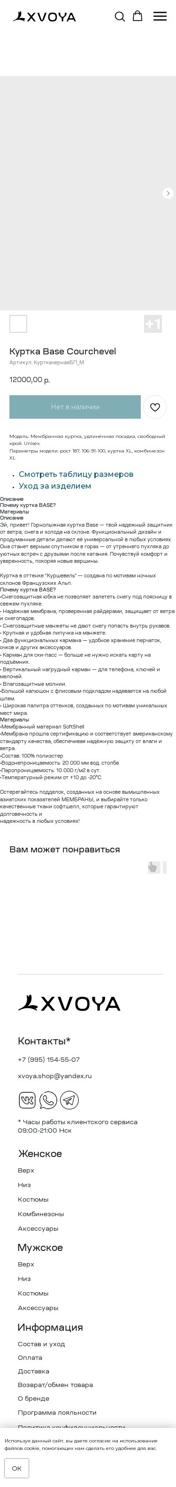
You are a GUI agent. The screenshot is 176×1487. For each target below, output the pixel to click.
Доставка (33, 1372)
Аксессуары (38, 1229)
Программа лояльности (57, 1413)
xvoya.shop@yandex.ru (55, 1076)
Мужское (40, 1248)
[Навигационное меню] (160, 16)
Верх (26, 1171)
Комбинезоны (41, 1214)
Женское (40, 1154)
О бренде (33, 1399)
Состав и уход (41, 1344)
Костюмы (33, 1200)
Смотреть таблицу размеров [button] (76, 474)
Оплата (30, 1358)
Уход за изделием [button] (55, 486)
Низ (24, 1185)
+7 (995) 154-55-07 (49, 1060)
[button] (119, 16)
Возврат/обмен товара (55, 1385)
